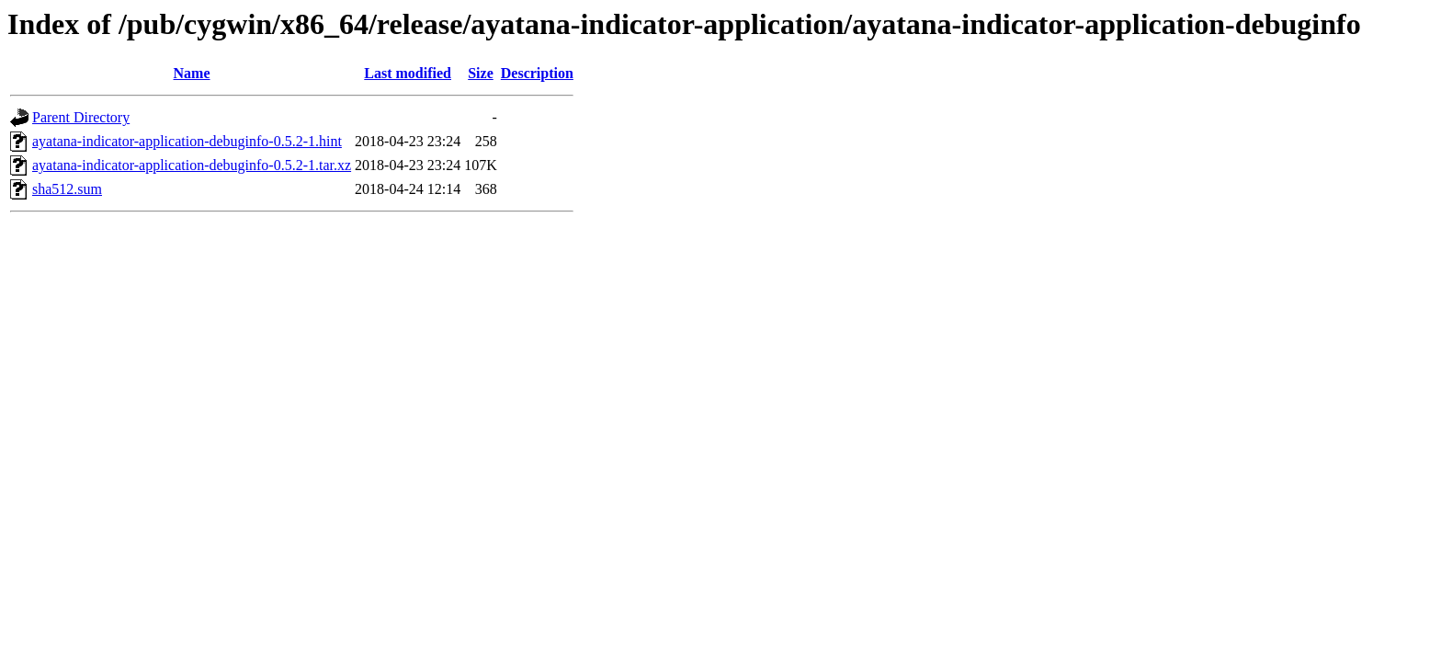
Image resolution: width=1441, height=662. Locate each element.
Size (481, 73)
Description (537, 73)
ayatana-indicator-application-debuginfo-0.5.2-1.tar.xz (191, 165)
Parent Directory (81, 117)
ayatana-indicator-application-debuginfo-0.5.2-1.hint (187, 141)
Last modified (407, 73)
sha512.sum (67, 189)
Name (192, 73)
